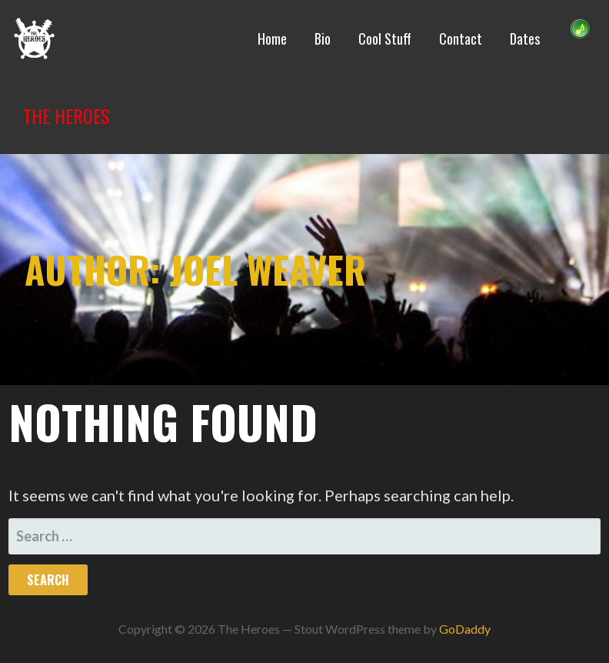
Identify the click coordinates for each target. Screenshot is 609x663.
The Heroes (66, 115)
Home (272, 38)
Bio (322, 38)
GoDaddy (465, 628)
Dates (525, 38)
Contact (460, 38)
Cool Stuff (384, 38)
